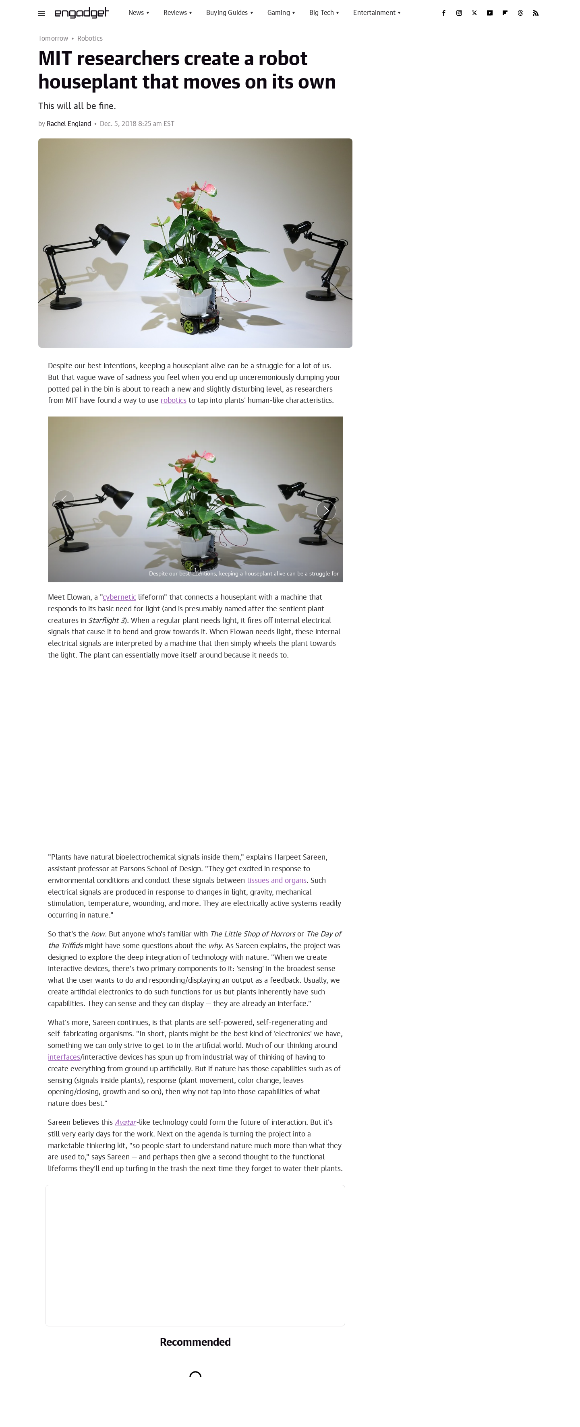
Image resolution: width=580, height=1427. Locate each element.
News (136, 13)
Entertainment (374, 13)
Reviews (175, 13)
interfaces (64, 1057)
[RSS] (536, 13)
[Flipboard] (505, 13)
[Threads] (520, 13)
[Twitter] (474, 13)
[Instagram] (459, 13)
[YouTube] (490, 13)
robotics (173, 400)
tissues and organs (277, 881)
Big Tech (321, 13)
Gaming (278, 13)
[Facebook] (444, 13)
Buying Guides (227, 13)
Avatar (125, 1122)
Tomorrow (53, 38)
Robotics (90, 38)
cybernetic (119, 597)
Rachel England (69, 124)
